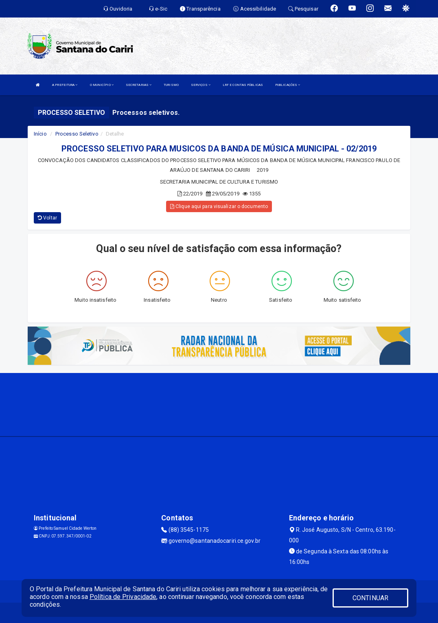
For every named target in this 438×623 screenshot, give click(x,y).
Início (40, 134)
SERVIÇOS (200, 85)
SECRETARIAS (138, 85)
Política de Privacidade (123, 597)
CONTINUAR (370, 598)
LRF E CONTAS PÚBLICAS (243, 85)
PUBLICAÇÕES (287, 85)
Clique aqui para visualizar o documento (219, 206)
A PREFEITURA (64, 85)
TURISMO (171, 85)
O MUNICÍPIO (102, 85)
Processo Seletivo (77, 134)
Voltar (47, 218)
